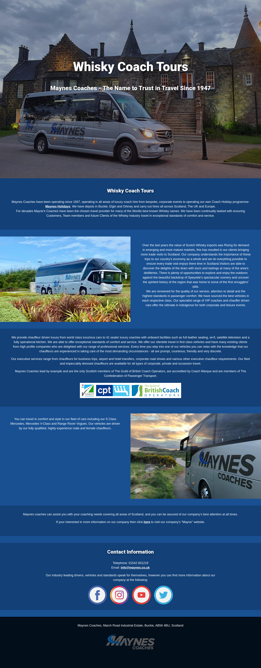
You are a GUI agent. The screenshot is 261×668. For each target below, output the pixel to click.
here (147, 522)
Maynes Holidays (57, 206)
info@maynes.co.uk (135, 567)
